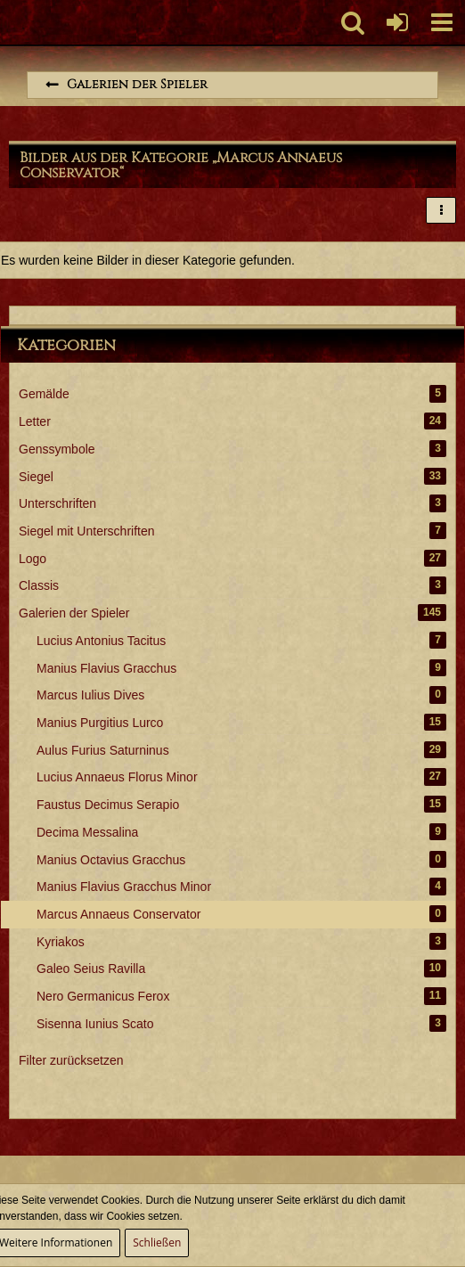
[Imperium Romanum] (9, 22)
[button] (442, 22)
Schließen (157, 1242)
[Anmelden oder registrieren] (397, 22)
